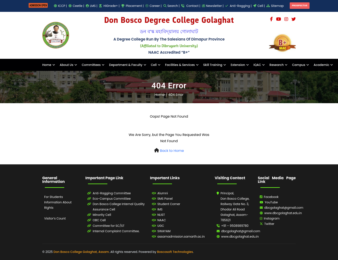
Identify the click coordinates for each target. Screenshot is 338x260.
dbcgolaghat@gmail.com (240, 231)
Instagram (272, 218)
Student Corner (168, 204)
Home (46, 65)
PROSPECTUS (299, 5)
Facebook (271, 197)
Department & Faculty (125, 65)
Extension (238, 65)
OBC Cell (99, 220)
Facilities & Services (180, 65)
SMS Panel (165, 198)
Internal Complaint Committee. (116, 231)
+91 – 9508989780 (235, 226)
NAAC (161, 220)
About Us (66, 65)
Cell (154, 65)
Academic (321, 65)
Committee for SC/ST (108, 226)
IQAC (257, 65)
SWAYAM (164, 231)
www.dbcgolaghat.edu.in (240, 236)
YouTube (271, 202)
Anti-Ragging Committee (112, 193)
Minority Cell (102, 215)
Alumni (162, 193)
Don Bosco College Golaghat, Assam (81, 252)
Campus (298, 65)
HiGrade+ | (109, 6)
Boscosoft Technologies (175, 252)
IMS (160, 209)
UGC (160, 226)
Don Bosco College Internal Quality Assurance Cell (119, 207)
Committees (91, 65)
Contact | (190, 6)
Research (276, 65)
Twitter (269, 224)
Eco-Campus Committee (112, 198)
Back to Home (172, 150)
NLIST (161, 215)
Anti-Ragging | (238, 6)
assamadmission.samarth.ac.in (181, 236)
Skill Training (212, 65)
